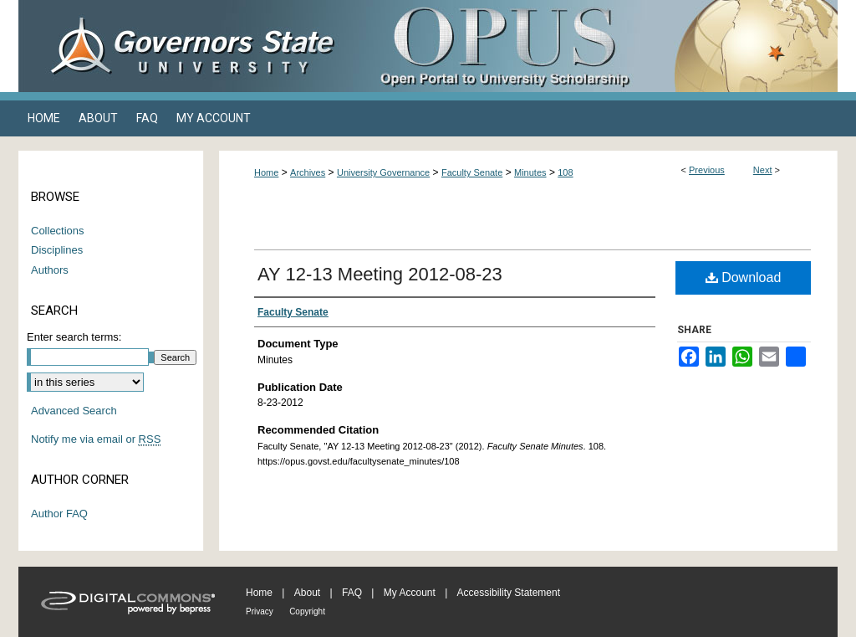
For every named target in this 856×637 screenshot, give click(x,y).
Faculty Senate (471, 172)
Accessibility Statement (508, 592)
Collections (57, 230)
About (307, 592)
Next (762, 170)
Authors (50, 270)
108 (565, 172)
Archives (307, 172)
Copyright (307, 611)
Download (744, 277)
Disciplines (57, 250)
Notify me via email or (95, 439)
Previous (707, 170)
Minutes (530, 172)
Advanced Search (74, 410)
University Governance (383, 172)
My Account (410, 592)
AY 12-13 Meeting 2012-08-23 (379, 274)
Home (266, 172)
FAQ (352, 592)
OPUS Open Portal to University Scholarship (595, 46)
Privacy (259, 611)
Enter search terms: (74, 337)
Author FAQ (59, 513)
